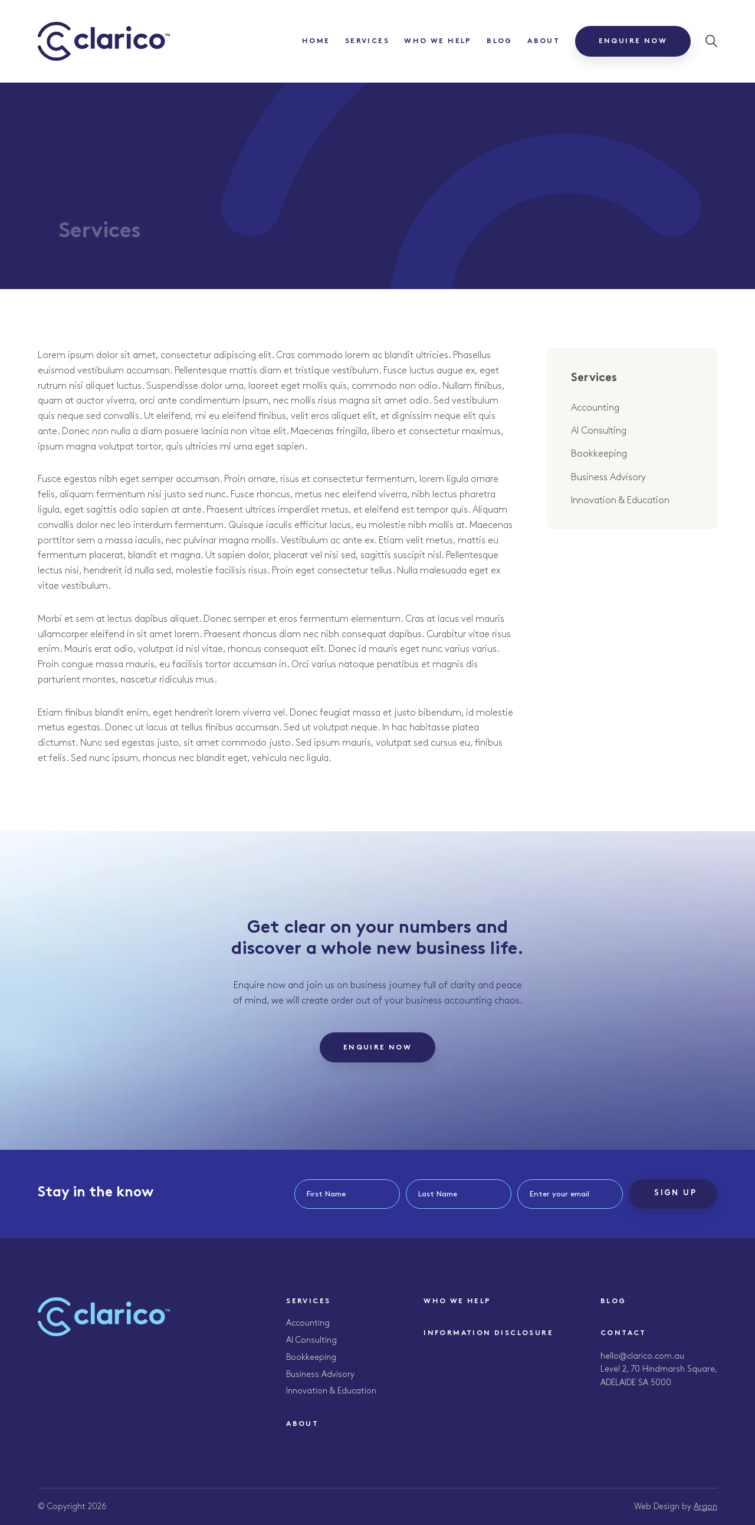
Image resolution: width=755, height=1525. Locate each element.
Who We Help (437, 41)
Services (367, 41)
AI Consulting (598, 431)
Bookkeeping (599, 454)
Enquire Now (633, 41)
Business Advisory (608, 477)
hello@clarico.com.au (642, 1356)
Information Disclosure (488, 1333)
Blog (500, 41)
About (543, 41)
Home (316, 41)
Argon (705, 1506)
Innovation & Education (620, 500)
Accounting (595, 408)
